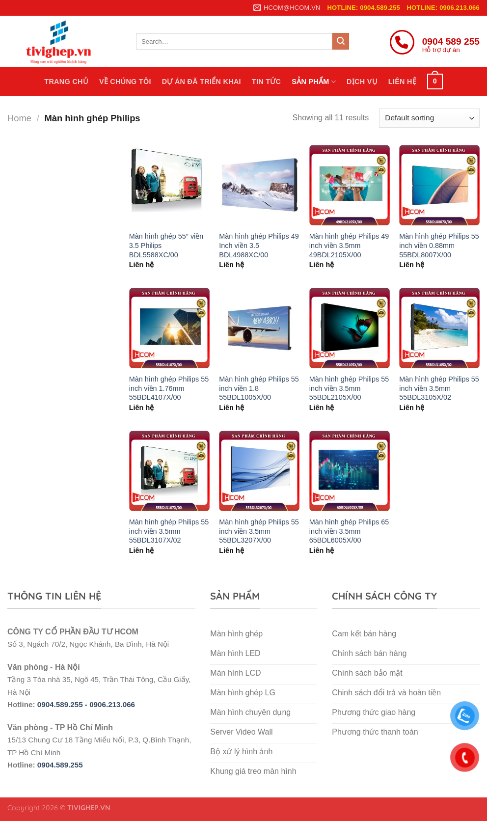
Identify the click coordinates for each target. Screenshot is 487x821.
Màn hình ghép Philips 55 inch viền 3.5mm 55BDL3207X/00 (258, 531)
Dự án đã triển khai (201, 81)
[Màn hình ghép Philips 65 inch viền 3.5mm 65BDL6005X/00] (349, 471)
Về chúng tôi (125, 81)
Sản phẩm (314, 81)
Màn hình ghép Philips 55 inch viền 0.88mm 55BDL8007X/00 (439, 245)
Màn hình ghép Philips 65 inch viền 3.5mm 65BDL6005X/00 (349, 531)
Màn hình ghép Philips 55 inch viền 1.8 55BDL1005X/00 (258, 388)
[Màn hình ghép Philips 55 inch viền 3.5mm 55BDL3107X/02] (169, 471)
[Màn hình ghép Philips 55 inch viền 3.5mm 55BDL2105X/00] (349, 328)
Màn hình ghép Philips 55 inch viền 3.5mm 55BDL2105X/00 (349, 388)
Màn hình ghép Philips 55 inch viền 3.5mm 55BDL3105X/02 (439, 388)
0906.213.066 (112, 704)
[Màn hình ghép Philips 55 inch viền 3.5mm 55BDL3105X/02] (439, 328)
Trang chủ (66, 81)
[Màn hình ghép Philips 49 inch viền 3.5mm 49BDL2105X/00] (349, 185)
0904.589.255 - (63, 704)
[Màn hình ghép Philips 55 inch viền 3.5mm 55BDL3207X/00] (259, 471)
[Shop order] (429, 118)
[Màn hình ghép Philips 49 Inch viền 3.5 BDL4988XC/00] (259, 185)
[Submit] (340, 41)
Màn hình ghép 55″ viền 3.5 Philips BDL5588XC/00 (166, 245)
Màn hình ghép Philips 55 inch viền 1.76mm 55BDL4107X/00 (169, 388)
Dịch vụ (362, 81)
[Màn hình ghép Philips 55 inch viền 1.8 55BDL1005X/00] (259, 328)
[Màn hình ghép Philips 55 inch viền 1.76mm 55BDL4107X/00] (169, 328)
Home (19, 118)
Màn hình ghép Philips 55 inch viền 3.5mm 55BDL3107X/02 (169, 531)
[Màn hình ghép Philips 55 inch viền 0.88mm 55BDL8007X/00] (439, 185)
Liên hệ (402, 81)
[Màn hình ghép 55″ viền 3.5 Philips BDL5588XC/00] (169, 185)
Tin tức (266, 81)
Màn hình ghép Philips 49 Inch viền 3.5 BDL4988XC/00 (258, 245)
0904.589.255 (60, 765)
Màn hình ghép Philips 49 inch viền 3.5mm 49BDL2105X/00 (349, 245)
